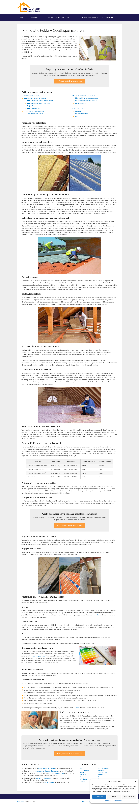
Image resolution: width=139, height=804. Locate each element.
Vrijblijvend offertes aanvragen (69, 81)
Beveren (101, 770)
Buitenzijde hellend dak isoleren (86, 101)
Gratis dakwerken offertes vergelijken (98, 17)
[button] (135, 781)
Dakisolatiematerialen (80, 109)
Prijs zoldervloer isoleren (36, 106)
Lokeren (83, 775)
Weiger (114, 796)
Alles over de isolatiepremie (34, 111)
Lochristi (101, 775)
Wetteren (83, 779)
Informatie (34, 17)
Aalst (82, 772)
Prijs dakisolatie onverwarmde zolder (40, 101)
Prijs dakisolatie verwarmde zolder (39, 103)
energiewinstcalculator (44, 778)
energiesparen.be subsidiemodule (46, 771)
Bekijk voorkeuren (129, 796)
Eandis (46, 783)
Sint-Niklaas (84, 770)
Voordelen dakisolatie (32, 96)
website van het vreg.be (46, 768)
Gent (82, 768)
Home (22, 17)
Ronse (82, 777)
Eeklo (100, 777)
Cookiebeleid (108, 800)
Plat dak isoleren (81, 103)
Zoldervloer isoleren (82, 106)
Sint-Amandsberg (104, 768)
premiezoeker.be (58, 773)
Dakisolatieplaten (81, 114)
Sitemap (90, 801)
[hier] (77, 708)
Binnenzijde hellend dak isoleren (86, 98)
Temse (82, 781)
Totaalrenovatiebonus (35, 114)
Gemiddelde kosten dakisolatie (35, 98)
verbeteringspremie (38, 656)
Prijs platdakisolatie (34, 108)
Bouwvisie (20, 801)
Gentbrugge (102, 772)
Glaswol (78, 111)
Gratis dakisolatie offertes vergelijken (60, 17)
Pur (76, 116)
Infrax (52, 783)
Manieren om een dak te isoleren (83, 96)
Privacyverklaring (117, 800)
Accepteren (99, 796)
